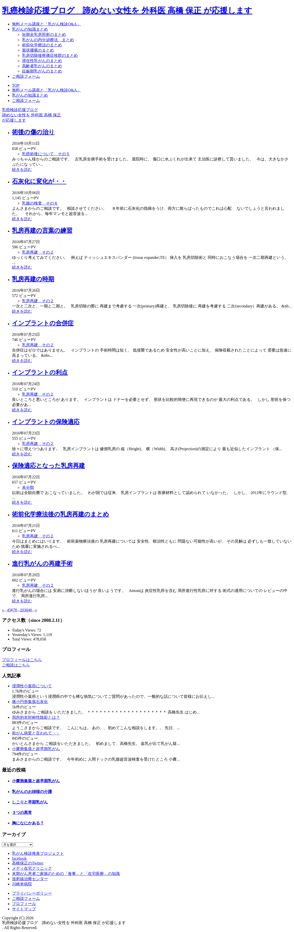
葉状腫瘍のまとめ (38, 50)
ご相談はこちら (16, 665)
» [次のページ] (36, 610)
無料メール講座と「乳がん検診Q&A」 (46, 24)
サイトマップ (24, 909)
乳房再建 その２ (38, 252)
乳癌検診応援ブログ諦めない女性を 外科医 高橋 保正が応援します (31, 115)
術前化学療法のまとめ (42, 45)
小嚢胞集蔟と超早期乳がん (36, 749)
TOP (15, 85)
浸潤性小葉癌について (32, 686)
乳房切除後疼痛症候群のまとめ (50, 55)
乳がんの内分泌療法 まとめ (48, 40)
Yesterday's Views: (27, 635)
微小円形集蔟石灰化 (30, 702)
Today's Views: (24, 630)
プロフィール (24, 904)
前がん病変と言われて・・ (36, 733)
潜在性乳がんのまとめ (42, 61)
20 (22, 610)
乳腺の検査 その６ (40, 203)
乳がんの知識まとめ (30, 29)
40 (30, 610)
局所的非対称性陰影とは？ (36, 717)
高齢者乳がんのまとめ (42, 66)
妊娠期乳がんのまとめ (42, 71)
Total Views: (22, 639)
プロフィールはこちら (22, 660)
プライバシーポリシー (32, 893)
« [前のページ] (3, 610)
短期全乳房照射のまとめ (44, 34)
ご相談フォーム (26, 76)
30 (26, 610)
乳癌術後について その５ (46, 154)
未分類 (28, 487)
